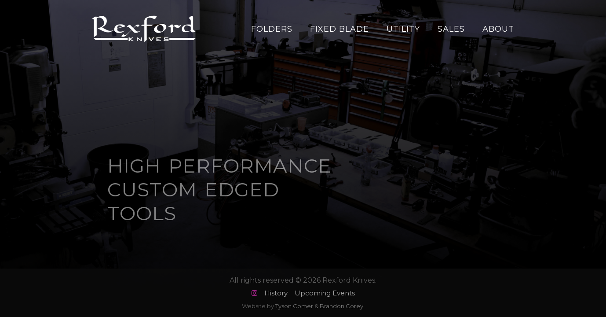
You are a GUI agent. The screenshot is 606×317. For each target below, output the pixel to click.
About (498, 29)
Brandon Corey (341, 306)
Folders (271, 29)
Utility (403, 29)
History (276, 293)
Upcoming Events (325, 293)
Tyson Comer (294, 306)
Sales (451, 29)
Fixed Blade (339, 29)
